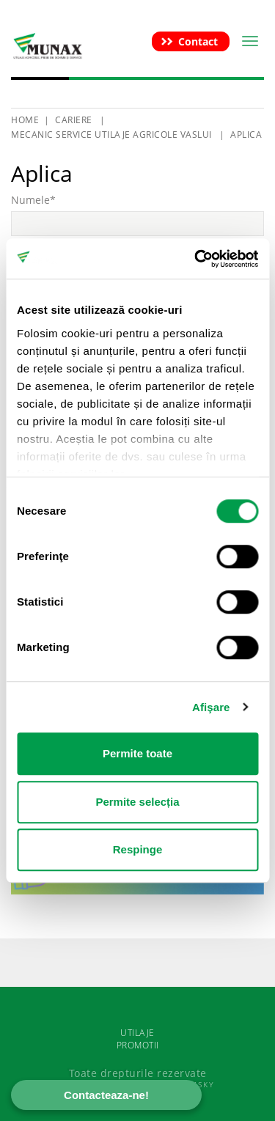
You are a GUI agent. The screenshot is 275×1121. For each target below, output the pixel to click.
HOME (25, 120)
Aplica (246, 134)
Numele (33, 200)
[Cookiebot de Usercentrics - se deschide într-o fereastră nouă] (195, 258)
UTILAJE (137, 1032)
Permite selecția (137, 801)
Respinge (138, 849)
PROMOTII (138, 1045)
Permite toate (137, 753)
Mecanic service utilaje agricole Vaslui (111, 134)
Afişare (211, 707)
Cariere (75, 120)
